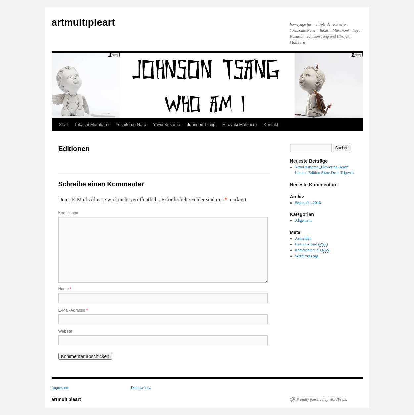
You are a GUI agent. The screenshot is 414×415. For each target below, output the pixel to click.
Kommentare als (312, 250)
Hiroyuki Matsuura (239, 124)
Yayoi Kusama (166, 124)
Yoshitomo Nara (131, 124)
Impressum (60, 387)
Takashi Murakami (91, 124)
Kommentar (68, 213)
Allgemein (303, 220)
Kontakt (271, 124)
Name (64, 289)
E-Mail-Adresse (73, 310)
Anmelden (303, 238)
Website (65, 331)
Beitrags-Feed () (311, 244)
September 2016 (308, 202)
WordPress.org (306, 256)
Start (63, 124)
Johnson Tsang (201, 124)
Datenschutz (141, 387)
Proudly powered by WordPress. (322, 399)
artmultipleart (83, 22)
